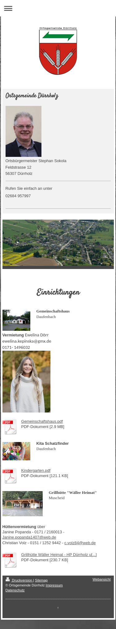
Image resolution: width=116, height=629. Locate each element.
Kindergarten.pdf (36, 470)
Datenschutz (15, 590)
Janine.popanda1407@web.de (29, 537)
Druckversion (19, 580)
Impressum (54, 585)
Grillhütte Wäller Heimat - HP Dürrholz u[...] (59, 554)
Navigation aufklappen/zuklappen (58, 8)
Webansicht (101, 579)
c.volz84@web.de (80, 542)
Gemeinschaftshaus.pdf (42, 421)
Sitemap (41, 580)
